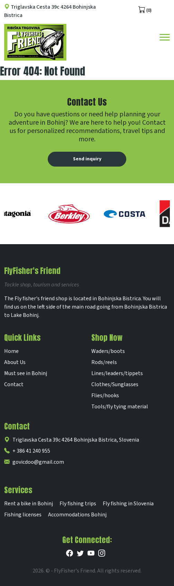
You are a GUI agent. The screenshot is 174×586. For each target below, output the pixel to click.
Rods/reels (104, 362)
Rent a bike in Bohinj (28, 503)
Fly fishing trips (77, 503)
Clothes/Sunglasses (114, 384)
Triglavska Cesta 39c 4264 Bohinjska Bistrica (50, 11)
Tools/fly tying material (119, 406)
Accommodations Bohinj (77, 514)
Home (11, 351)
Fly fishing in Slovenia (128, 503)
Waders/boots (108, 351)
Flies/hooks (105, 395)
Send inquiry (87, 159)
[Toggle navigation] (164, 36)
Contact (14, 384)
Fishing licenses (23, 514)
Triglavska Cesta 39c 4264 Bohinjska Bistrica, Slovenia (71, 440)
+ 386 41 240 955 (27, 451)
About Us (15, 362)
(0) (145, 10)
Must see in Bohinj (25, 373)
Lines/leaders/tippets (117, 373)
